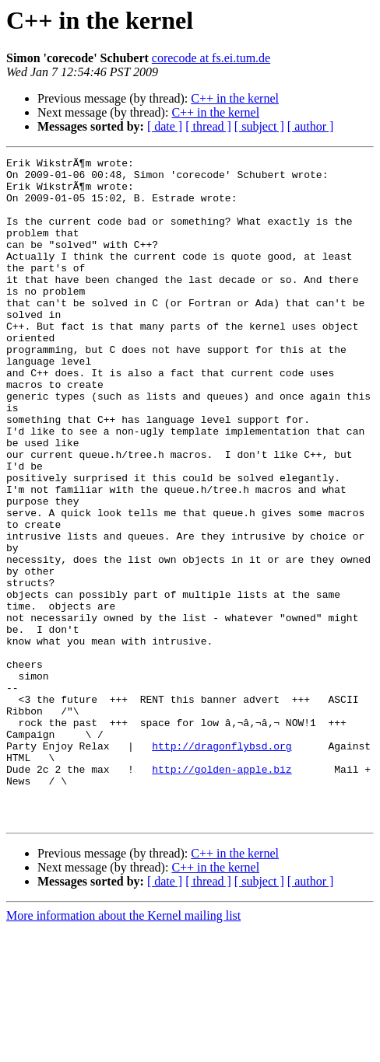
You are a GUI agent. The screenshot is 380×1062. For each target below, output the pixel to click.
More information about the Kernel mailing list (123, 1048)
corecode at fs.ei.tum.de (211, 58)
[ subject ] (259, 126)
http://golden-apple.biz (221, 893)
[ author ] (310, 126)
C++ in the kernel (235, 98)
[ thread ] (208, 126)
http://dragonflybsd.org (221, 865)
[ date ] (164, 126)
